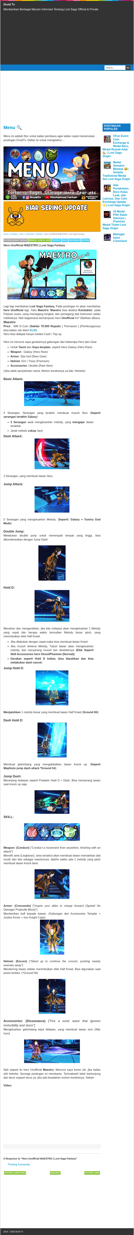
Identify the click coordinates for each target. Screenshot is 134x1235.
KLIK (33, 330)
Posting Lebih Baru (15, 1173)
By (15, 240)
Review (85, 240)
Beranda (55, 1173)
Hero (65, 240)
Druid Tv (9, 4)
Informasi (74, 240)
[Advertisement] (67, 37)
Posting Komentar (19, 1164)
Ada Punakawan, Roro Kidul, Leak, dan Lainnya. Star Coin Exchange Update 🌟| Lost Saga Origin (116, 195)
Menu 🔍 (12, 127)
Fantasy (56, 240)
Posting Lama (92, 1173)
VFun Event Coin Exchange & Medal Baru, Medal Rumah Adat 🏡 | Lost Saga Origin (116, 145)
